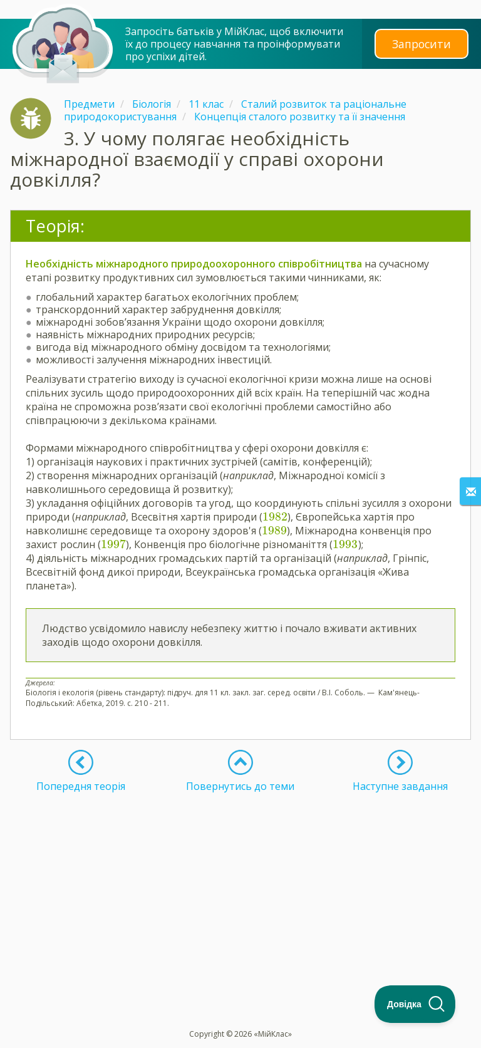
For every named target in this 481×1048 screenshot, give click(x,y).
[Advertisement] (240, 880)
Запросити (421, 43)
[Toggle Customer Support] (415, 1004)
